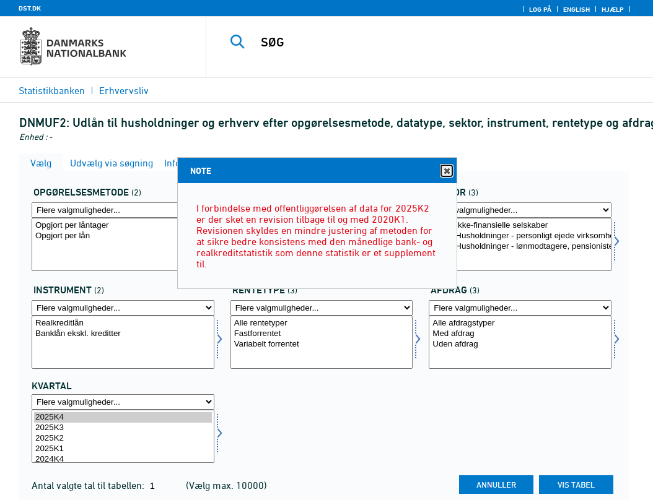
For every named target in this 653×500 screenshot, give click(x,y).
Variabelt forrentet (322, 344)
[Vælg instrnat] (123, 342)
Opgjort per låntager (123, 225)
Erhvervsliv (124, 90)
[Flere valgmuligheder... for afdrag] (520, 308)
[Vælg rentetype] (321, 342)
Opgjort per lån (123, 236)
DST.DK (30, 8)
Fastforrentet (322, 334)
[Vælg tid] (123, 436)
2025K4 (123, 417)
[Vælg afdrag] (520, 342)
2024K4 (123, 459)
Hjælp (613, 9)
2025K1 (123, 449)
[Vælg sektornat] (520, 244)
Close (446, 171)
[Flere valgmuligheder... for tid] (123, 402)
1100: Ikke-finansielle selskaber (520, 225)
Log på (540, 9)
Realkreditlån (123, 323)
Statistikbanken (52, 90)
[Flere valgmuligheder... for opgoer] (123, 210)
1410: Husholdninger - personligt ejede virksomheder (520, 236)
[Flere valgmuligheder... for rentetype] (321, 308)
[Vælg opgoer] (123, 244)
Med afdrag (520, 334)
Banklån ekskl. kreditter (123, 334)
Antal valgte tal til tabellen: (89, 485)
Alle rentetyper (322, 323)
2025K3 (123, 428)
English (576, 9)
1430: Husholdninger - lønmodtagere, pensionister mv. (520, 246)
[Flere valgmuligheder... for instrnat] (123, 308)
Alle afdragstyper (520, 323)
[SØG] (432, 42)
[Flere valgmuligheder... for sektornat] (520, 210)
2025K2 (123, 438)
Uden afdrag (520, 344)
